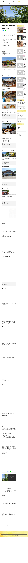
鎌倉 (18, 102)
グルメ (23, 115)
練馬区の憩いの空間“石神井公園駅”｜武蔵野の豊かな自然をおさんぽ (5, 541)
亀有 (18, 108)
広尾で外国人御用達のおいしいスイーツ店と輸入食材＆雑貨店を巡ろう (24, 86)
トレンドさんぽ (24, 91)
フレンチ (21, 121)
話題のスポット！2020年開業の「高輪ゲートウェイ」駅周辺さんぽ (24, 65)
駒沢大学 (24, 70)
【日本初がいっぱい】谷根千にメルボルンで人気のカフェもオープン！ (24, 94)
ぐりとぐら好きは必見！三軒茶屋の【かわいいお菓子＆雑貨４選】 (24, 44)
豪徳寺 (24, 77)
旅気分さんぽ (24, 49)
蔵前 (24, 102)
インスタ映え (21, 116)
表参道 (23, 103)
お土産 (18, 115)
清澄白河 (24, 56)
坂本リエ (24, 39)
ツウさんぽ (3, 538)
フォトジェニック (22, 114)
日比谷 (23, 104)
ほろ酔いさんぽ (24, 28)
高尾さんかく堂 (7, 35)
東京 (20, 115)
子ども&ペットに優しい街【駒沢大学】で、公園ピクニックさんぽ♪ (24, 72)
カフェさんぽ (18, 134)
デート (18, 116)
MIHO (23, 61)
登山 (4, 35)
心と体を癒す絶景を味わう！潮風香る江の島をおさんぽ (5, 529)
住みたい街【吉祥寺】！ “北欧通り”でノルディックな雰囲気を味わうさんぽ (24, 31)
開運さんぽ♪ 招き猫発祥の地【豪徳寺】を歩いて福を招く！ (24, 79)
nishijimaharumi (9, 514)
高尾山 (2, 35)
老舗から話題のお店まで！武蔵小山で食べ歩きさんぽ (24, 37)
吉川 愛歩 (24, 75)
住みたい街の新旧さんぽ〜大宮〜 (5, 551)
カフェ (18, 113)
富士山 (8, 34)
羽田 (22, 108)
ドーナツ (11, 34)
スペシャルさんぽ (24, 35)
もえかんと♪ (10, 541)
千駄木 (24, 92)
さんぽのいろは (19, 129)
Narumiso (24, 33)
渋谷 (22, 102)
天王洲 (20, 103)
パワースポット (3, 34)
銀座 (20, 102)
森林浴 (13, 34)
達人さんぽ (18, 133)
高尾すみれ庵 (11, 35)
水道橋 (20, 108)
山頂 (6, 34)
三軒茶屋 (24, 42)
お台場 (18, 104)
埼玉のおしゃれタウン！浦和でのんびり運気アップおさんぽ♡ (12, 529)
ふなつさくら (24, 52)
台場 (18, 121)
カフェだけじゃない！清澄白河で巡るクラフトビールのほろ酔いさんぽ (24, 58)
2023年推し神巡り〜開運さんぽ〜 (12, 540)
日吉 (24, 108)
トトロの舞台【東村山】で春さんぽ (24, 50)
